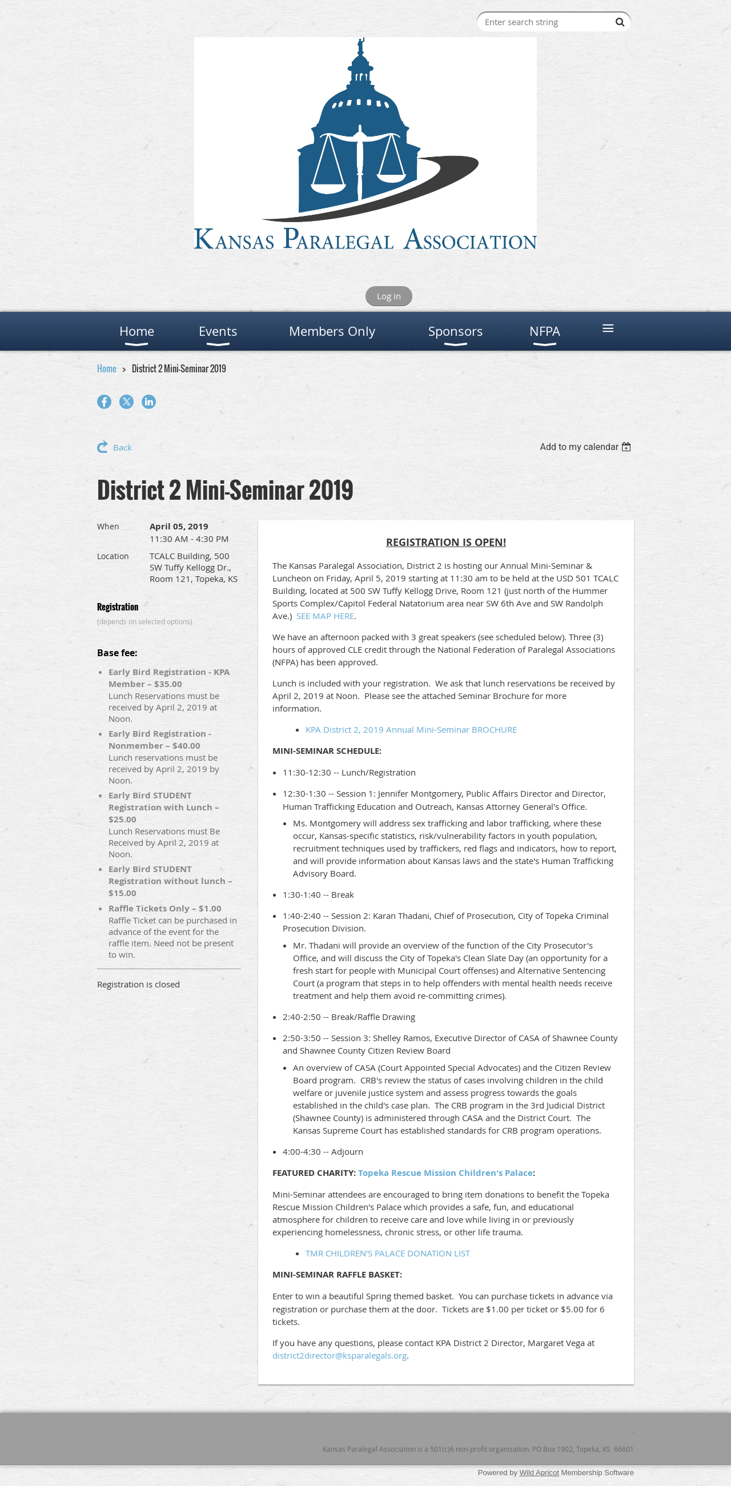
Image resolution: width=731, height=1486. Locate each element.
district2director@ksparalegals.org (339, 1355)
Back (122, 447)
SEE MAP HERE (325, 615)
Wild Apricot (539, 1472)
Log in (389, 296)
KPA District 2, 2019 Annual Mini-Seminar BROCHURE (411, 729)
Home (107, 368)
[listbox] (587, 447)
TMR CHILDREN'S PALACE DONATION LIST (388, 1253)
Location (113, 556)
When (108, 526)
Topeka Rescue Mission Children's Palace (445, 1173)
